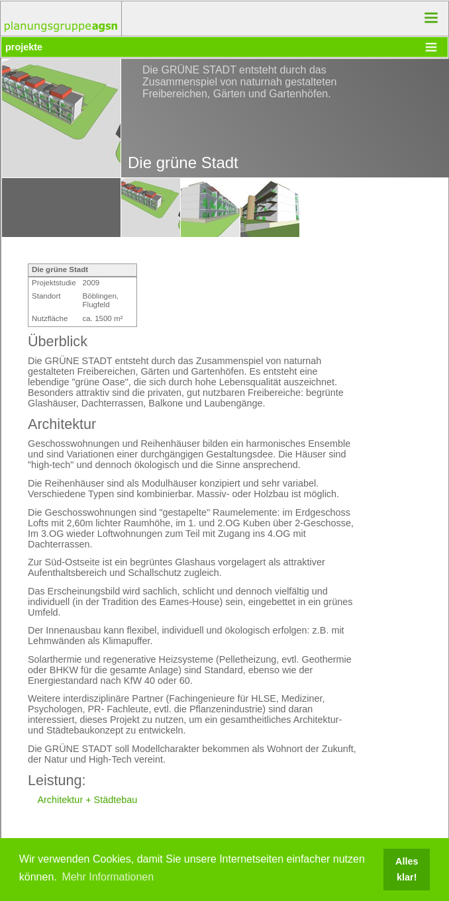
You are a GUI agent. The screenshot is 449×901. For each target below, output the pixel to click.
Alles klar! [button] (406, 869)
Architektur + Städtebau (87, 799)
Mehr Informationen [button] (108, 876)
